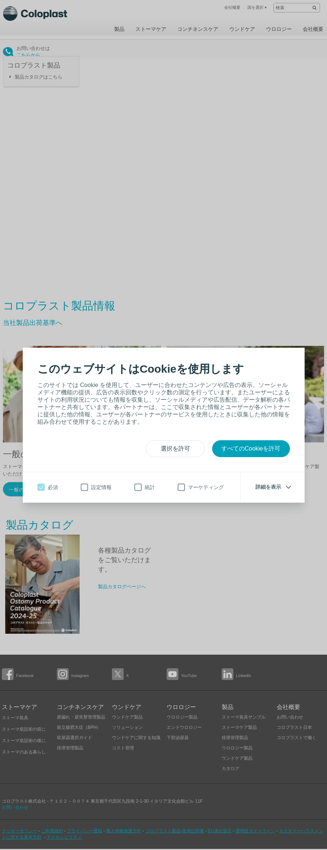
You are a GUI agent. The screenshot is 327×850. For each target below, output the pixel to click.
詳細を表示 (268, 487)
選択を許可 (175, 448)
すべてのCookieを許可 (251, 448)
